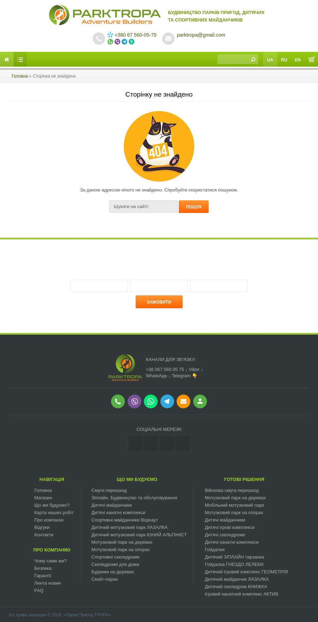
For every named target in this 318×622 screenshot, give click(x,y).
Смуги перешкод (109, 490)
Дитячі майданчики (111, 505)
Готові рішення (244, 479)
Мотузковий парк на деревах (121, 542)
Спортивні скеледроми (115, 557)
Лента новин (47, 583)
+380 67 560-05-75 (132, 35)
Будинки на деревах (112, 571)
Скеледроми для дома (115, 564)
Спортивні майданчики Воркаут (124, 520)
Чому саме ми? (50, 560)
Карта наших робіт (53, 512)
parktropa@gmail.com (201, 35)
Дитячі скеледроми (225, 534)
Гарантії (42, 575)
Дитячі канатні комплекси (118, 512)
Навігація (51, 479)
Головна (20, 76)
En (298, 59)
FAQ (38, 590)
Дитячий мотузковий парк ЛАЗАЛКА (129, 527)
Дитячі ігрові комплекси (230, 527)
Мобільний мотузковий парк (234, 505)
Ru (284, 59)
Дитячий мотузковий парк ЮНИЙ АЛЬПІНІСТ (139, 534)
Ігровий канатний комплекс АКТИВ (241, 594)
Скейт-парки (104, 579)
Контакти (43, 534)
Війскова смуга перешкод (232, 490)
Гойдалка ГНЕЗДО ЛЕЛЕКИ (234, 564)
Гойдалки (215, 549)
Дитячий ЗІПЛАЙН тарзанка (234, 557)
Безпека (42, 568)
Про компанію (49, 520)
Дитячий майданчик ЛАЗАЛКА (237, 579)
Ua (270, 59)
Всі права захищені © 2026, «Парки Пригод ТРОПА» (60, 614)
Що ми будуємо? (51, 505)
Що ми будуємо (137, 479)
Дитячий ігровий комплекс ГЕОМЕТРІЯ (246, 571)
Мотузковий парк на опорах (120, 549)
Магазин (43, 497)
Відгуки (41, 527)
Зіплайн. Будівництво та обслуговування (134, 497)
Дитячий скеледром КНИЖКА (236, 586)
